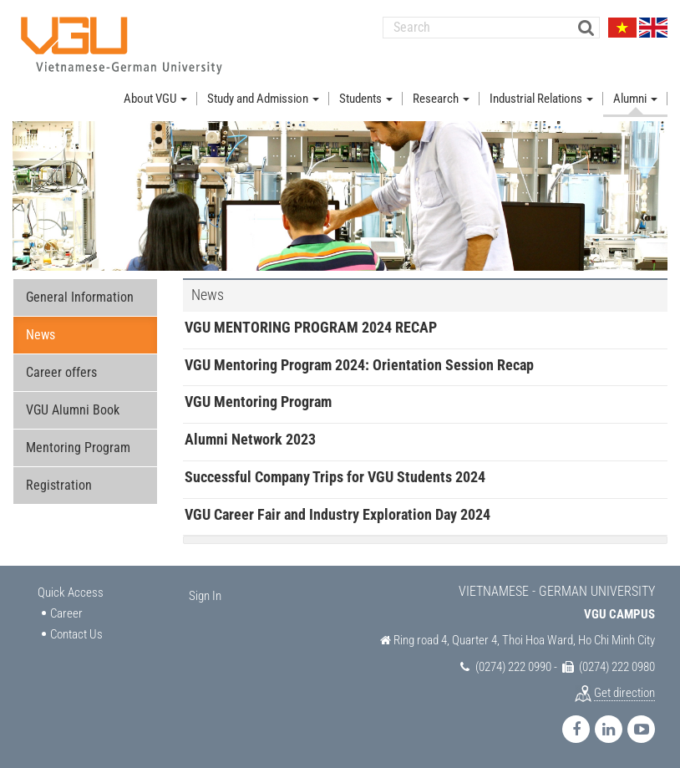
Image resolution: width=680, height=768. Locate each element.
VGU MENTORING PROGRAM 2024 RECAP (311, 327)
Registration (59, 485)
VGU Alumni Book (72, 410)
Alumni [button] (635, 98)
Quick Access (71, 592)
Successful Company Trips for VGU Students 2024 (335, 477)
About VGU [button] (155, 98)
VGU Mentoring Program (258, 401)
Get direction (624, 692)
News (40, 335)
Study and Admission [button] (263, 98)
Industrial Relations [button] (541, 98)
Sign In (205, 595)
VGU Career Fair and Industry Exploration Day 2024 (337, 514)
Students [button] (366, 98)
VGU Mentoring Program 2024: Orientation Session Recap (359, 365)
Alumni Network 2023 (250, 439)
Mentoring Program (78, 447)
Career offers (61, 372)
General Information (80, 297)
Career (66, 613)
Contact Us (76, 634)
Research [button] (441, 98)
